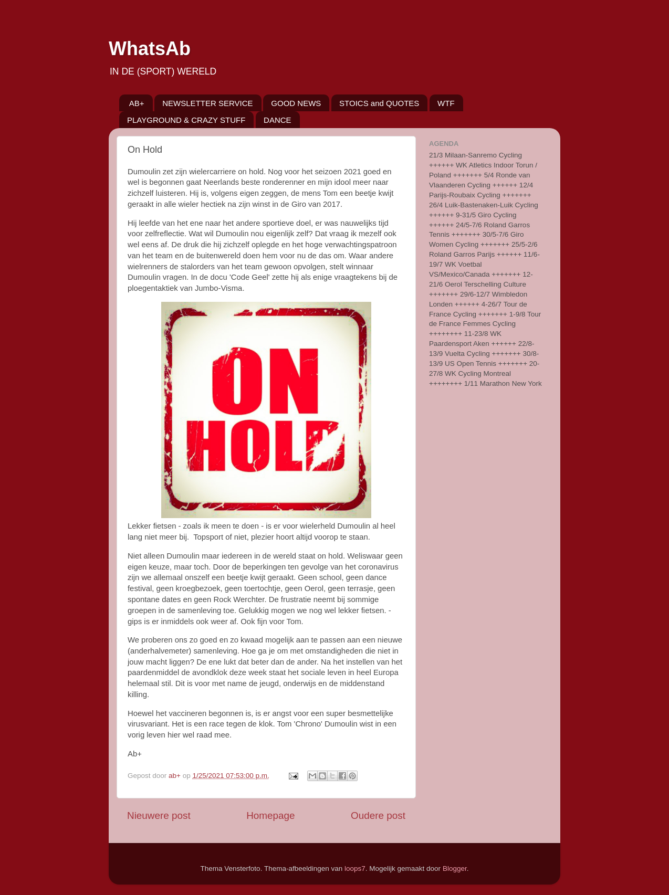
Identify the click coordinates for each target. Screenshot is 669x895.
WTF (445, 103)
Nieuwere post (159, 815)
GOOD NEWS (296, 103)
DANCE (277, 119)
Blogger (455, 868)
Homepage (270, 815)
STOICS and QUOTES (379, 103)
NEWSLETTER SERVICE (207, 103)
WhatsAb (150, 48)
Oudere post (378, 815)
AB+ (136, 103)
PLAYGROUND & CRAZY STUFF (186, 119)
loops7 (354, 868)
